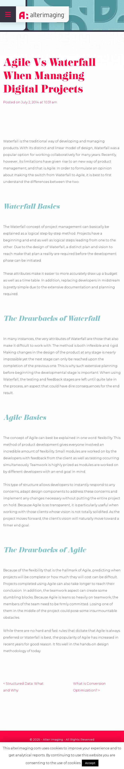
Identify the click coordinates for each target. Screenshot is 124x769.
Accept (90, 763)
